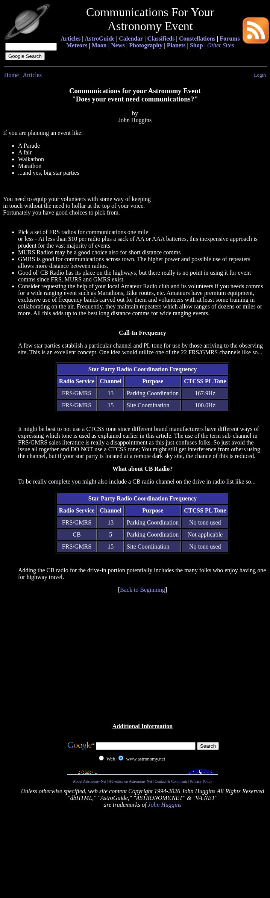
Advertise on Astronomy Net (130, 781)
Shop (196, 45)
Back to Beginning (142, 590)
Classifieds (160, 38)
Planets (176, 45)
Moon (99, 45)
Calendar (131, 38)
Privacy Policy (201, 781)
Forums (230, 38)
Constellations (197, 38)
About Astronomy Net (89, 781)
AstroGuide (100, 38)
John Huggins (164, 804)
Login (260, 75)
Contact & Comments (171, 781)
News (117, 45)
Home (11, 75)
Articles (70, 38)
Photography (145, 45)
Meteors (76, 45)
